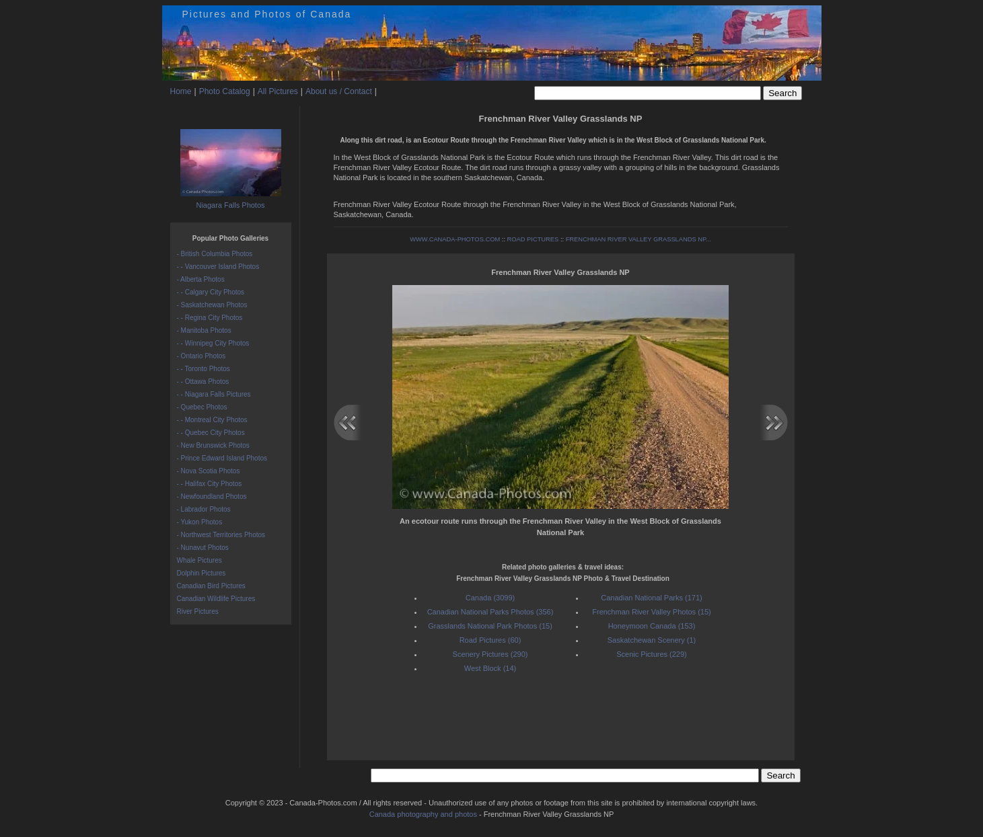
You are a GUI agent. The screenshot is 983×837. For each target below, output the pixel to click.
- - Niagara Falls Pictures (214, 394)
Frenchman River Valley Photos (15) (651, 612)
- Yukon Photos (200, 522)
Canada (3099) (490, 598)
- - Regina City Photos (210, 317)
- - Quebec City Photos (211, 432)
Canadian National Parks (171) (651, 598)
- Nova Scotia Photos (208, 471)
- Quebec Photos (202, 407)
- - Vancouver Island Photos (218, 266)
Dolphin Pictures (201, 573)
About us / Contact (338, 91)
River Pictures (198, 611)
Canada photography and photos (423, 814)
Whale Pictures (199, 560)
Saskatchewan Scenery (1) (652, 640)
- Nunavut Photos (203, 547)
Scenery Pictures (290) (490, 654)
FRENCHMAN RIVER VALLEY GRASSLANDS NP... (638, 239)
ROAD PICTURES (533, 239)
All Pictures (278, 91)
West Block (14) (490, 668)
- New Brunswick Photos (213, 445)
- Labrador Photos (204, 509)
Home (181, 91)
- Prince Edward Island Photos (222, 458)
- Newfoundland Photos (212, 496)
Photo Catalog (224, 91)
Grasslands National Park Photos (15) (490, 626)
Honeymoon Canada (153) (652, 626)
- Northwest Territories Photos (221, 535)
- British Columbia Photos (215, 253)
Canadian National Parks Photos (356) (490, 612)
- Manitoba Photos (204, 330)
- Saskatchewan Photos (212, 305)
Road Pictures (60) (490, 640)
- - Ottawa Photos (203, 381)
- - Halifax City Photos (209, 483)
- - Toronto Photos (203, 368)
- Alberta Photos (201, 279)
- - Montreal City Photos (212, 420)
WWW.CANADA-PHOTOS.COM (455, 239)
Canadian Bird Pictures (211, 586)
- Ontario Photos (201, 356)
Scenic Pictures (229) (651, 654)
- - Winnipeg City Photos (213, 343)
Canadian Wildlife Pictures (216, 598)
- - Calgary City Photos (211, 292)
